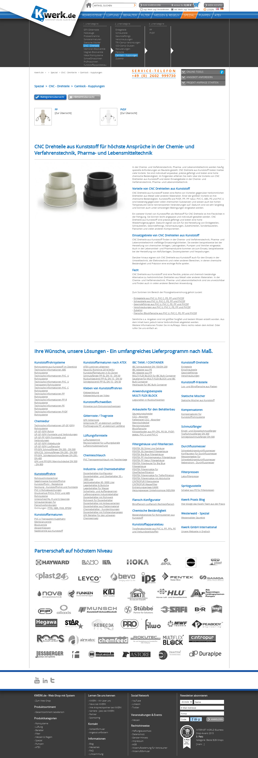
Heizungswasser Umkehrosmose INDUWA (153, 490)
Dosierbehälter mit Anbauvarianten (101, 503)
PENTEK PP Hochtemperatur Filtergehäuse (154, 457)
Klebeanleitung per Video (96, 395)
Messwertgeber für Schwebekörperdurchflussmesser (198, 458)
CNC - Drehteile (69, 72)
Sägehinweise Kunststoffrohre (49, 481)
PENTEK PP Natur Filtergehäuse (148, 460)
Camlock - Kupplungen (91, 72)
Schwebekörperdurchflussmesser (198, 450)
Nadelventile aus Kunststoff (48, 530)
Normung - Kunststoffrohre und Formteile (56, 487)
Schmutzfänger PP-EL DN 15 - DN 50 (101, 375)
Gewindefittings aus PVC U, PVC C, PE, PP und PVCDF (161, 304)
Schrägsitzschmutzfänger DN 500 (198, 436)
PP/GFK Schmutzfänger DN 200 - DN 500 (55, 449)
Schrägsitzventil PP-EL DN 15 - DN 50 (102, 381)
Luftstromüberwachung (95, 445)
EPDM (68, 507)
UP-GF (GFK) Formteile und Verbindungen (56, 434)
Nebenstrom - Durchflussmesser (197, 462)
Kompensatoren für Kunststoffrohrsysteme (193, 415)
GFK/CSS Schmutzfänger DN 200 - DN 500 (55, 452)
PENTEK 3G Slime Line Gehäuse (148, 448)
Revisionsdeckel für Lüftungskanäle (101, 442)
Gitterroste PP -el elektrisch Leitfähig (102, 422)
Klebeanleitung (91, 392)
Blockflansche (139, 428)
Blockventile (40, 524)
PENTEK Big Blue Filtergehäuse (148, 454)
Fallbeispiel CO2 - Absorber (146, 419)
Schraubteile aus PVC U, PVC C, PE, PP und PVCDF (159, 301)
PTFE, (51, 507)
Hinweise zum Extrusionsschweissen (102, 406)
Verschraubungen (190, 375)
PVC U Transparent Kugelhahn (50, 518)
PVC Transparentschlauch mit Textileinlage (105, 459)
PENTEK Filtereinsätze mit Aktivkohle (151, 478)
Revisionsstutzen (141, 425)
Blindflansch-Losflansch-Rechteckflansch (153, 503)
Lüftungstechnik (91, 439)
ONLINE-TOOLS (194, 71)
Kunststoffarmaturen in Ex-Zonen (100, 372)
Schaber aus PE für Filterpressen (197, 489)
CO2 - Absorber (140, 416)
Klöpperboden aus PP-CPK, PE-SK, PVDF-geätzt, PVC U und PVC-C (153, 433)
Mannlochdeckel (140, 422)
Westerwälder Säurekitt (193, 517)
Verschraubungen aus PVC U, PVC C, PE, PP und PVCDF (162, 307)
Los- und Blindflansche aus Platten (199, 386)
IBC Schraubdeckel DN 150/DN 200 (149, 366)
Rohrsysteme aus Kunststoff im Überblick (55, 366)
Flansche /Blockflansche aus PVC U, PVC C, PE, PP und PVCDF (165, 313)
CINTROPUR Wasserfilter (144, 484)
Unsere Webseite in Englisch (195, 531)
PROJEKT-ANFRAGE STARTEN (202, 82)
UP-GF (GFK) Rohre (44, 431)
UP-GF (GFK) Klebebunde (47, 443)
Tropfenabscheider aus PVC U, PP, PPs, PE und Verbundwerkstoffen (154, 530)
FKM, (62, 507)
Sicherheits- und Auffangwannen (100, 491)
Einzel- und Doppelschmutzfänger (198, 430)
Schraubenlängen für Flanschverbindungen (45, 503)
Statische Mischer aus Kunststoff (198, 400)
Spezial (54, 72)
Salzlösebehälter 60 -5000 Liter (99, 482)
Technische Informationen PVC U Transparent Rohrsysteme (51, 383)
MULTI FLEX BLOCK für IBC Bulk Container (154, 375)
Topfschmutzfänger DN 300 (195, 433)
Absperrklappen (42, 527)
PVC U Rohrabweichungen (48, 489)
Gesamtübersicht (85, 97)
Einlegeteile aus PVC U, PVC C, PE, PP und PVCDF (159, 298)
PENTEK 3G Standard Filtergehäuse (150, 451)
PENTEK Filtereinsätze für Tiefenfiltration (153, 475)
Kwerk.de (39, 72)
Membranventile (42, 521)
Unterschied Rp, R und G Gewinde (52, 498)
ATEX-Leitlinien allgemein (96, 366)
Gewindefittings (189, 372)
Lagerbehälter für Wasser (96, 488)
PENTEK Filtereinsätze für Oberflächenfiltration (145, 471)
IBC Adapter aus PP (142, 372)
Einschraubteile (189, 369)
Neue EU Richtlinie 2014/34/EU (99, 369)
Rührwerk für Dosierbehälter (98, 500)
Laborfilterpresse (190, 476)
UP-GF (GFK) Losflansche (47, 446)
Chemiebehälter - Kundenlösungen (101, 509)
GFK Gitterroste (91, 419)
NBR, (56, 507)
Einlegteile (186, 366)
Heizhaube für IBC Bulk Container (149, 384)
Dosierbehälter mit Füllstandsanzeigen (103, 512)
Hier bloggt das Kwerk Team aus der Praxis (203, 503)
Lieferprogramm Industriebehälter (100, 494)
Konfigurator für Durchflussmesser (199, 453)
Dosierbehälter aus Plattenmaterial (101, 506)
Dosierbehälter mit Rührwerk (98, 497)
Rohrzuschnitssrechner (46, 478)
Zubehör (138, 310)
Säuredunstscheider (142, 413)
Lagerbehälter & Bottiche (96, 485)
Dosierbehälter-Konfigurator (98, 473)
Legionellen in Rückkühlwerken (148, 399)
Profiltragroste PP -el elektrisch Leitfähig (104, 425)
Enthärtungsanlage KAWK (145, 487)
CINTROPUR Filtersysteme (145, 481)
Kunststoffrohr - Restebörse (48, 484)
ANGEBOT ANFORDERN (199, 77)
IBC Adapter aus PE (142, 369)
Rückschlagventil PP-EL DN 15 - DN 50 (102, 378)
